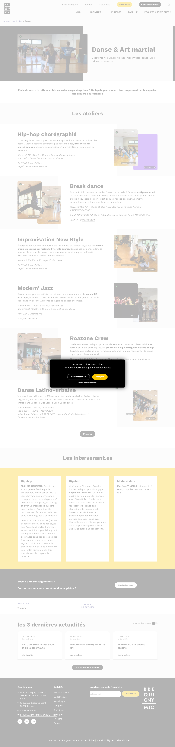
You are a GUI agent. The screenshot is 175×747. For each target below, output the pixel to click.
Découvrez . (87, 367)
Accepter (100, 377)
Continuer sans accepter (87, 383)
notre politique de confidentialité (93, 367)
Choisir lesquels (78, 377)
